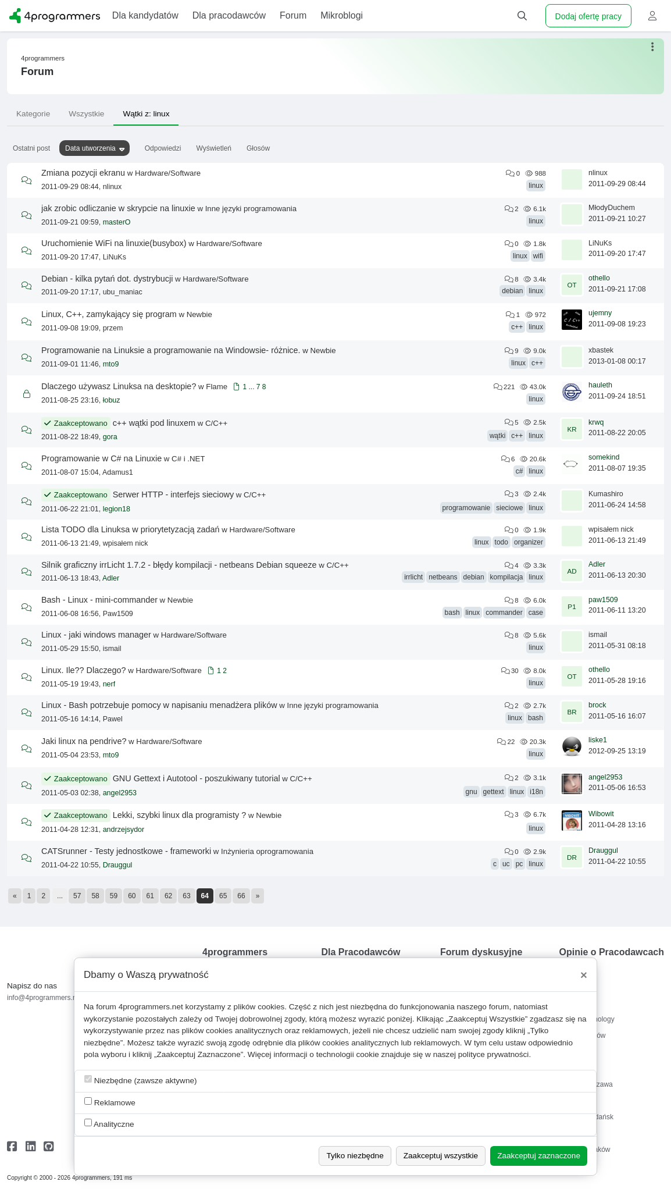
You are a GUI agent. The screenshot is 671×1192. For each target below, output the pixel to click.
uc (506, 864)
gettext (493, 792)
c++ (517, 327)
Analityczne (109, 1124)
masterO (117, 222)
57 (77, 896)
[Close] (583, 975)
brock (597, 705)
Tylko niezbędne (354, 1155)
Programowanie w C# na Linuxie (101, 458)
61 (150, 896)
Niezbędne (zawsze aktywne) (140, 1080)
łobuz (111, 400)
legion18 (116, 509)
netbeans (443, 577)
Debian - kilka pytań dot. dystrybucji (107, 278)
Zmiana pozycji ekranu (83, 172)
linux (536, 186)
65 (223, 896)
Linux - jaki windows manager (96, 634)
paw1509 (603, 600)
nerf (109, 684)
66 (241, 896)
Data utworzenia (90, 148)
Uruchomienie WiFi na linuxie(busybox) (114, 243)
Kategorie (33, 113)
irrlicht (413, 577)
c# (519, 471)
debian (512, 291)
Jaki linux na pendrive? (83, 741)
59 (113, 896)
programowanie (466, 508)
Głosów (258, 148)
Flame (216, 386)
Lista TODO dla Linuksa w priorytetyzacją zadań (130, 529)
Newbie (199, 314)
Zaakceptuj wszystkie (441, 1155)
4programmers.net (151, 1006)
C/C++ (216, 423)
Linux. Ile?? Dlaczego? (83, 670)
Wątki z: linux (146, 113)
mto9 (111, 364)
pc (519, 864)
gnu (471, 792)
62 (168, 896)
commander (504, 613)
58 (95, 896)
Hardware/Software (168, 173)
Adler (110, 578)
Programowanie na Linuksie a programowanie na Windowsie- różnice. (171, 350)
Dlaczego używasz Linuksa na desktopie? (118, 386)
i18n (536, 792)
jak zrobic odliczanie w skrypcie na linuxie (118, 208)
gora (110, 437)
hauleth (600, 385)
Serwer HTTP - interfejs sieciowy (173, 494)
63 (186, 896)
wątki (497, 436)
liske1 (597, 740)
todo (501, 542)
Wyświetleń (213, 148)
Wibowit (601, 814)
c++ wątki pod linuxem (154, 423)
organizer (528, 542)
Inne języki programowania (251, 208)
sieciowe (509, 508)
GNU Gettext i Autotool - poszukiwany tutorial (196, 778)
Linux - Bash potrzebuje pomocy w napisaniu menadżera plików (159, 705)
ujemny (600, 313)
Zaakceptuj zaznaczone (538, 1155)
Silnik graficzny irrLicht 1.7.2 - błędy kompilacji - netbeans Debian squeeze (179, 565)
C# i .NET (188, 458)
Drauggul (118, 865)
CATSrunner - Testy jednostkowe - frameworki (126, 851)
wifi (538, 256)
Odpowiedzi (163, 148)
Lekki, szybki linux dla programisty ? (180, 815)
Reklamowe (109, 1102)
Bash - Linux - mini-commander (99, 599)
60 (131, 896)
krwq (596, 422)
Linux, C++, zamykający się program (109, 314)
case (536, 613)
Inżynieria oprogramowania (267, 851)
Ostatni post (31, 148)
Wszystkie (86, 113)
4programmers (43, 58)
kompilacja (506, 577)
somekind (604, 457)
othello (599, 278)
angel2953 (120, 793)
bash (452, 613)
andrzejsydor (124, 829)
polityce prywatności (493, 1054)
